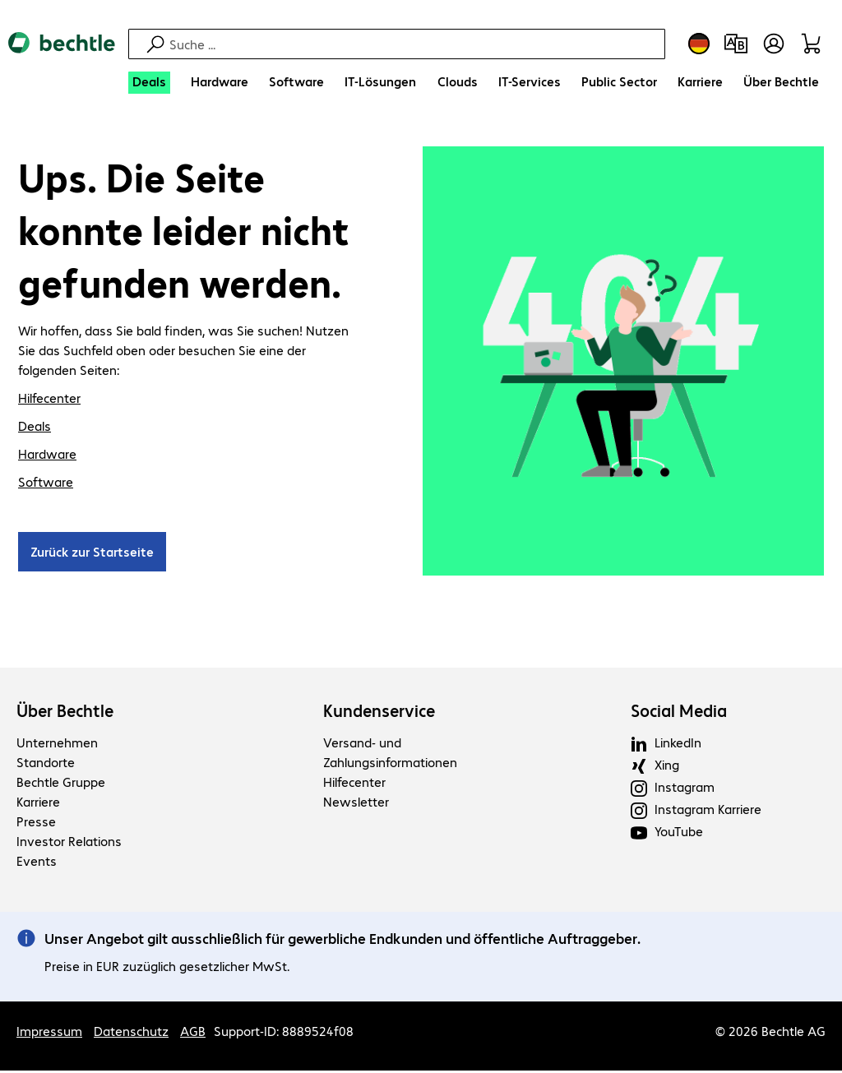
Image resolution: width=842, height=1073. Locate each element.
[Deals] (149, 83)
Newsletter (356, 803)
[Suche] (414, 44)
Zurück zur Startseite (92, 553)
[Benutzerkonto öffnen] (773, 43)
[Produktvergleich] (736, 43)
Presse (36, 823)
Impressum (49, 1033)
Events (36, 863)
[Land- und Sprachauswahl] (699, 43)
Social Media (679, 713)
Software (45, 484)
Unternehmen (57, 744)
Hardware (47, 456)
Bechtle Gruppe (60, 784)
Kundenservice (379, 713)
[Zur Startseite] (61, 56)
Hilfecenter (49, 400)
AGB (193, 1033)
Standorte (45, 764)
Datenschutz (131, 1033)
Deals (34, 428)
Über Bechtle (64, 713)
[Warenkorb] (813, 43)
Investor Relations (69, 843)
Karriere (38, 803)
